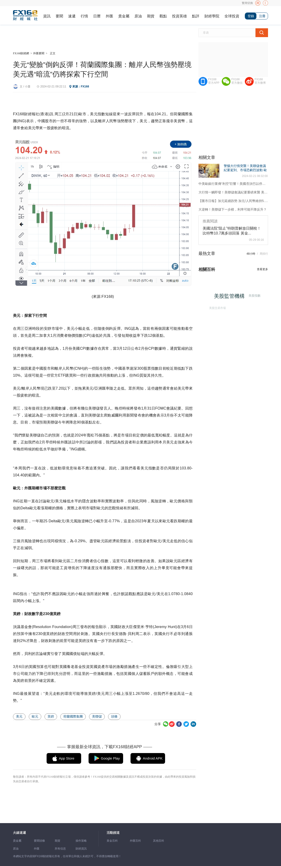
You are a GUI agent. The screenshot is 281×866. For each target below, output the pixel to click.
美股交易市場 (217, 307)
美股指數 (254, 295)
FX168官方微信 (237, 81)
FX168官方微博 (260, 81)
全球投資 (231, 16)
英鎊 (51, 716)
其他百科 (158, 840)
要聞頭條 (39, 840)
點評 (195, 16)
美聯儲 (97, 716)
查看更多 (262, 269)
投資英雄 (179, 16)
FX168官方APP (213, 81)
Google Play (110, 758)
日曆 (97, 16)
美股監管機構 (229, 296)
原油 (138, 16)
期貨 (150, 16)
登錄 (251, 16)
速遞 (72, 16)
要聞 (59, 16)
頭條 (114, 716)
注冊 (262, 16)
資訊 (47, 16)
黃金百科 (112, 840)
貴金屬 (123, 16)
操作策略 (81, 840)
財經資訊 (81, 848)
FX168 (85, 86)
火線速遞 (19, 832)
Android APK (153, 758)
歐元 (35, 716)
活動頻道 (113, 832)
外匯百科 (135, 840)
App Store (66, 758)
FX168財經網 (21, 53)
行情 (84, 16)
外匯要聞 (38, 53)
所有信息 (60, 848)
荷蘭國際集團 (73, 716)
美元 (19, 716)
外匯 (109, 16)
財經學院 (211, 16)
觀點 (163, 16)
